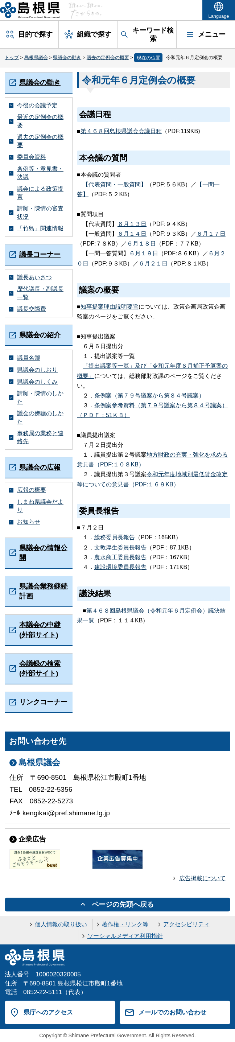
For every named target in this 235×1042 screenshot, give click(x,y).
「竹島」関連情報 (40, 228)
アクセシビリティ (186, 924)
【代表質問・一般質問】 (115, 184)
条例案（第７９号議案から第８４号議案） (149, 395)
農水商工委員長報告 (120, 557)
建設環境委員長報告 (120, 567)
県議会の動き (67, 57)
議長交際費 (31, 309)
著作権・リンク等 (125, 924)
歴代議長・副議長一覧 (40, 293)
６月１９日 (143, 253)
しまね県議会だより (40, 506)
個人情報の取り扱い (61, 924)
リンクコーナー (43, 702)
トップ (12, 57)
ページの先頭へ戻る (123, 904)
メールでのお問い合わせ (172, 1012)
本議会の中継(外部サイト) (40, 629)
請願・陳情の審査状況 (40, 212)
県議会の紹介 (40, 335)
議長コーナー (40, 254)
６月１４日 (132, 234)
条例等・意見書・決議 (40, 173)
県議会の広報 (40, 467)
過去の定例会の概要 (108, 57)
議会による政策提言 (40, 193)
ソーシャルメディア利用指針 (125, 936)
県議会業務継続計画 (43, 591)
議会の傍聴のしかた (40, 417)
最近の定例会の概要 (40, 121)
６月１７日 (211, 234)
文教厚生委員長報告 (120, 547)
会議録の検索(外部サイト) (40, 668)
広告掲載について (202, 878)
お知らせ (28, 522)
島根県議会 (36, 57)
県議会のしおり (37, 370)
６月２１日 (153, 263)
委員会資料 (31, 157)
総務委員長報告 (114, 537)
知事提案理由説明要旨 (110, 307)
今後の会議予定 (37, 105)
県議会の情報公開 (43, 552)
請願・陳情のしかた (40, 397)
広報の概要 (31, 490)
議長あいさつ (34, 277)
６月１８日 (141, 243)
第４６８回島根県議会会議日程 (121, 131)
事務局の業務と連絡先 (40, 437)
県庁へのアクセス (48, 1012)
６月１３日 (132, 224)
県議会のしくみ (37, 382)
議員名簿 (28, 358)
